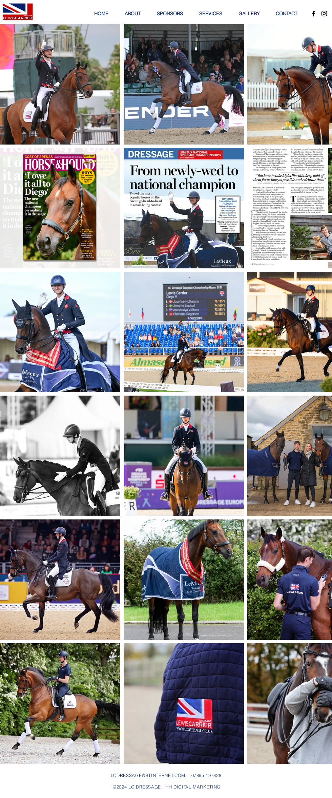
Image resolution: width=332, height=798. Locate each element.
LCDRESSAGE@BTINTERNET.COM (148, 775)
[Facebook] (313, 13)
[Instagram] (324, 13)
